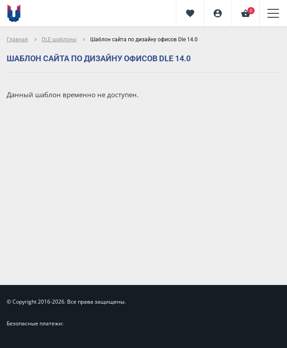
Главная (17, 39)
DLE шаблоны (59, 39)
